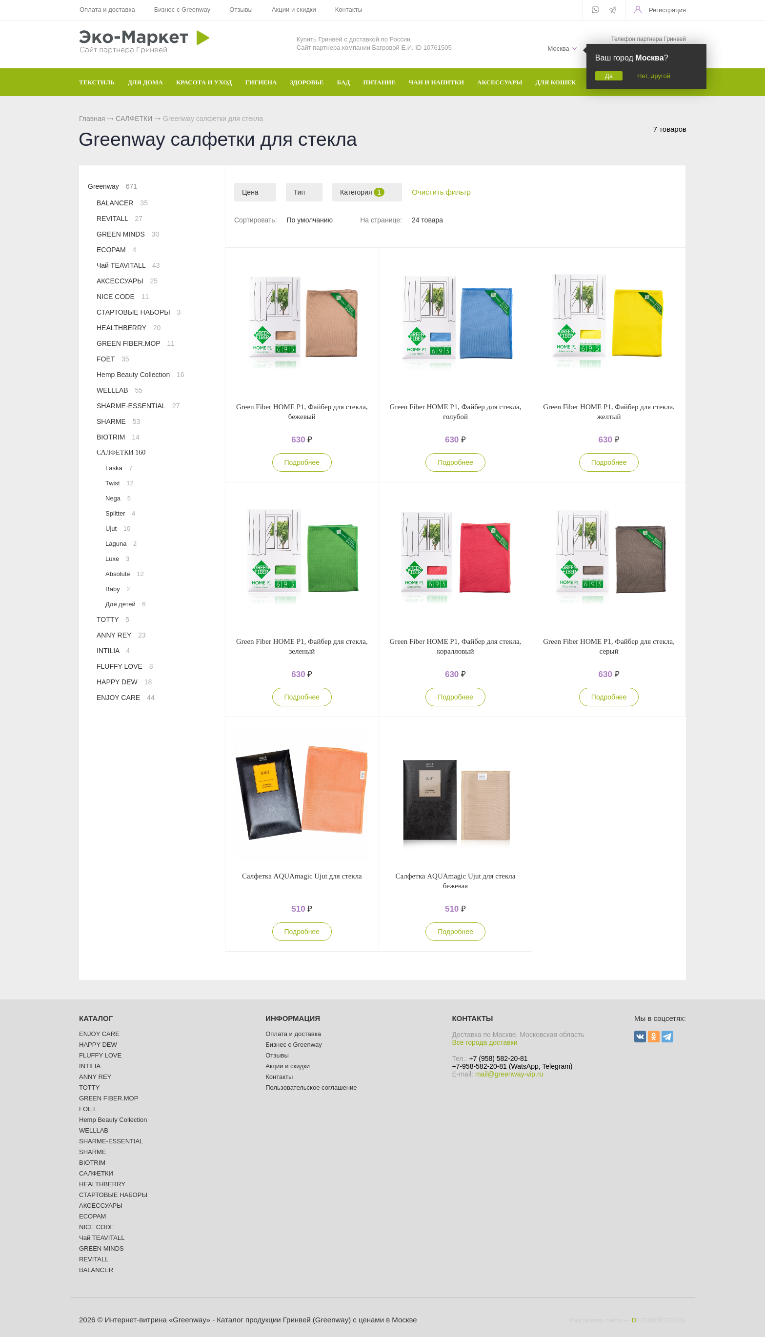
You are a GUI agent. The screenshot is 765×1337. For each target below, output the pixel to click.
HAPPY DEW (124, 682)
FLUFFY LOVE (125, 666)
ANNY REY (121, 635)
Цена (250, 192)
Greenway (112, 186)
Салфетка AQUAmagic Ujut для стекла (302, 876)
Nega (118, 498)
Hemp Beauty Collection (140, 375)
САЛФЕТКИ (134, 118)
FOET (113, 359)
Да (609, 76)
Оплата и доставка (107, 9)
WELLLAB (119, 390)
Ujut (117, 528)
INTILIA (113, 651)
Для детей (125, 604)
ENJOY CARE (126, 697)
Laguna (121, 543)
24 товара (427, 220)
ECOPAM (116, 250)
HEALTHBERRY (129, 328)
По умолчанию (309, 220)
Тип (299, 192)
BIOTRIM (118, 437)
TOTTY (113, 619)
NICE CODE (123, 296)
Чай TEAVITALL (128, 265)
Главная (92, 118)
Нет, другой (653, 76)
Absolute (124, 574)
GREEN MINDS (128, 234)
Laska (119, 468)
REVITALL (119, 218)
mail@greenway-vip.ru (509, 1074)
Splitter (120, 513)
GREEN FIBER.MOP (136, 343)
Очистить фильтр (441, 192)
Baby (117, 589)
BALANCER (122, 203)
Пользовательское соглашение (311, 1087)
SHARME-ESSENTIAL (138, 406)
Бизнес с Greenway (182, 9)
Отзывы (241, 9)
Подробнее (302, 462)
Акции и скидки (294, 9)
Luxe (117, 558)
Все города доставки (484, 1042)
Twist (119, 483)
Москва (558, 48)
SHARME (118, 421)
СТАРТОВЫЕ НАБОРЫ (139, 312)
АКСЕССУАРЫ (127, 281)
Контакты (348, 9)
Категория (362, 192)
